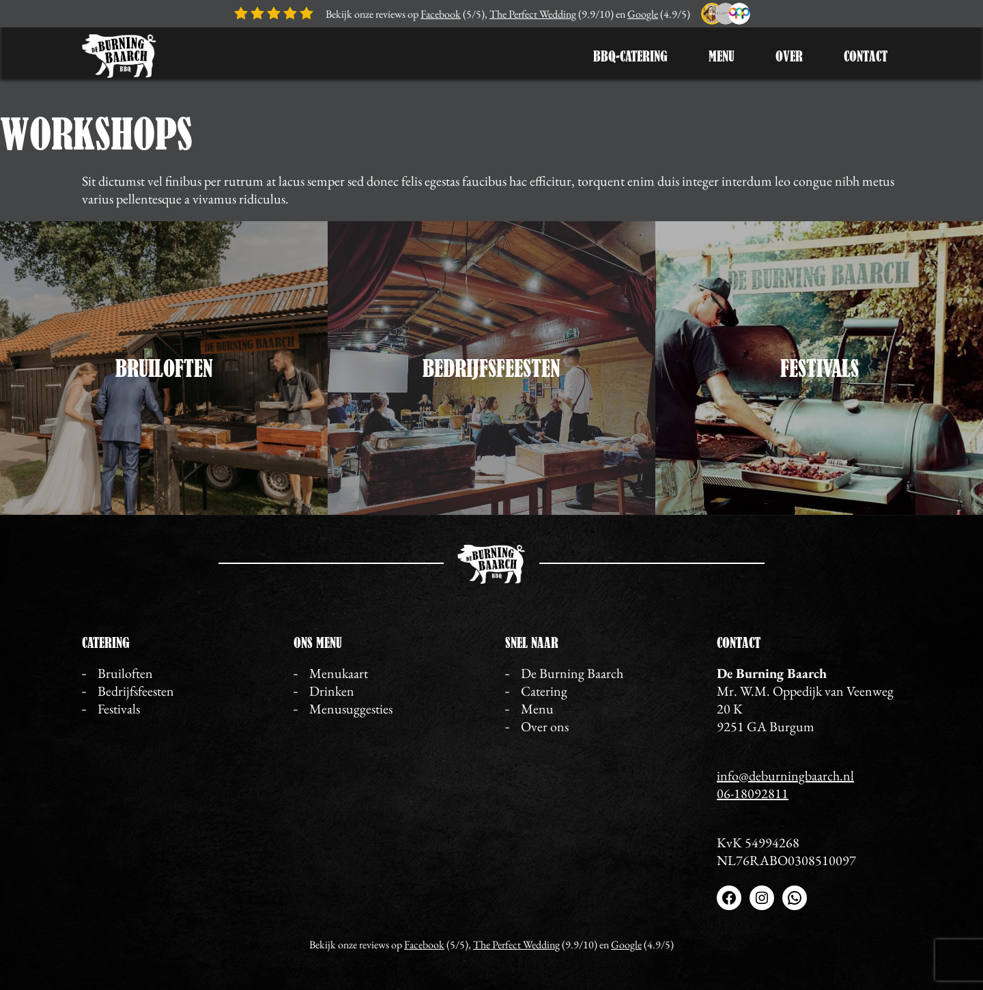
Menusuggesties (351, 709)
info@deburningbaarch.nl (785, 775)
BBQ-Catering (630, 56)
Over (789, 56)
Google (642, 14)
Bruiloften (164, 368)
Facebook (441, 14)
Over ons (545, 726)
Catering (544, 691)
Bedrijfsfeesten (491, 368)
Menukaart (338, 673)
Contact (865, 56)
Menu (722, 56)
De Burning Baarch (572, 673)
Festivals (819, 368)
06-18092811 (752, 793)
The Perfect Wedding (532, 14)
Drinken (331, 691)
